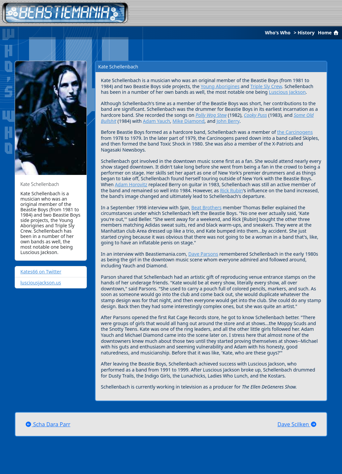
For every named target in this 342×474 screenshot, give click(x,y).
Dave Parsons (203, 254)
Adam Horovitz (131, 184)
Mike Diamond (189, 121)
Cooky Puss (255, 115)
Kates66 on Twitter (40, 271)
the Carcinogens (295, 132)
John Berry (228, 121)
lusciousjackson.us (40, 282)
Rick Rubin (231, 190)
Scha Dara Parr (47, 424)
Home (329, 32)
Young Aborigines (220, 86)
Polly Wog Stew (210, 115)
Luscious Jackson (287, 92)
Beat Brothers (206, 207)
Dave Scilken (297, 424)
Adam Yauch (156, 121)
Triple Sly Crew (266, 86)
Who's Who (278, 32)
